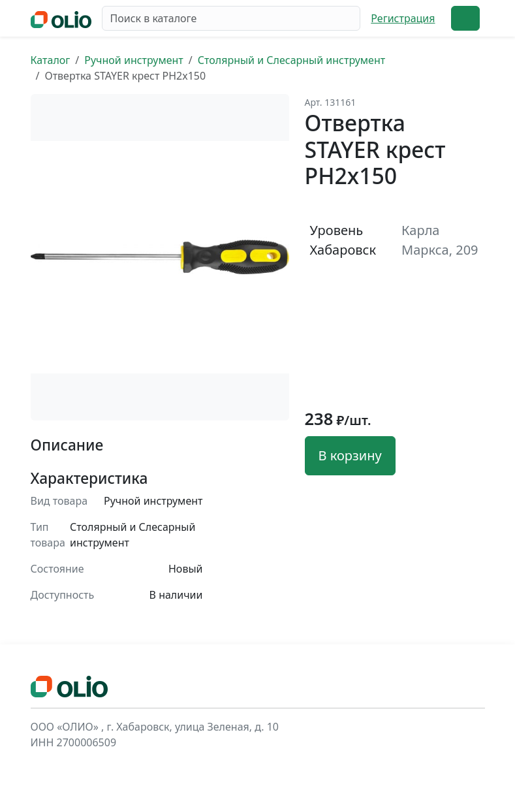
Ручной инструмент (133, 60)
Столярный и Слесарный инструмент (291, 60)
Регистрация (403, 18)
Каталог (50, 60)
